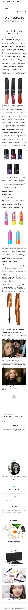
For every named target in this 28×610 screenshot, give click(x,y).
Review (11, 512)
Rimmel (20, 416)
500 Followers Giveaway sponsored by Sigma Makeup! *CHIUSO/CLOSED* (14, 565)
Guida (7, 512)
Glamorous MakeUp (14, 18)
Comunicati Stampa (9, 416)
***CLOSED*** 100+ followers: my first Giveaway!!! (14, 582)
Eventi (24, 510)
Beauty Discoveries (6, 510)
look (3, 514)
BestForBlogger (20, 608)
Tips (15, 512)
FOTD (3, 512)
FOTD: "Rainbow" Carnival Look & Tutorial (14, 599)
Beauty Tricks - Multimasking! (14, 541)
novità (16, 416)
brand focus (20, 512)
